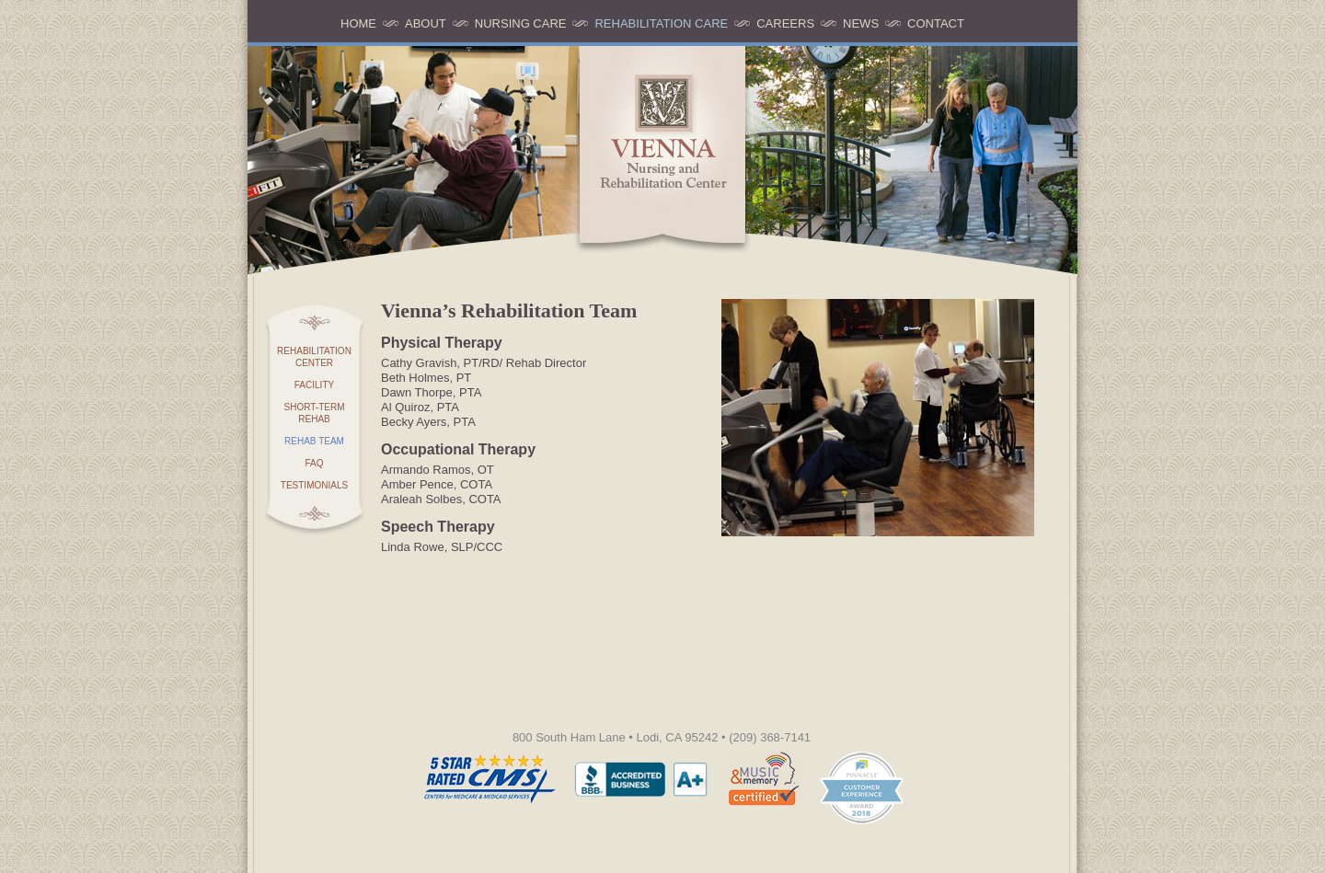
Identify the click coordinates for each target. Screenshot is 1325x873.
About (425, 23)
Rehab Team (314, 441)
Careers (785, 23)
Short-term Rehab (314, 413)
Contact (935, 23)
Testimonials (314, 485)
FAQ (314, 463)
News (861, 23)
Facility (314, 385)
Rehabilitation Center (314, 357)
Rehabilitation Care (661, 23)
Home (358, 23)
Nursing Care (521, 23)
